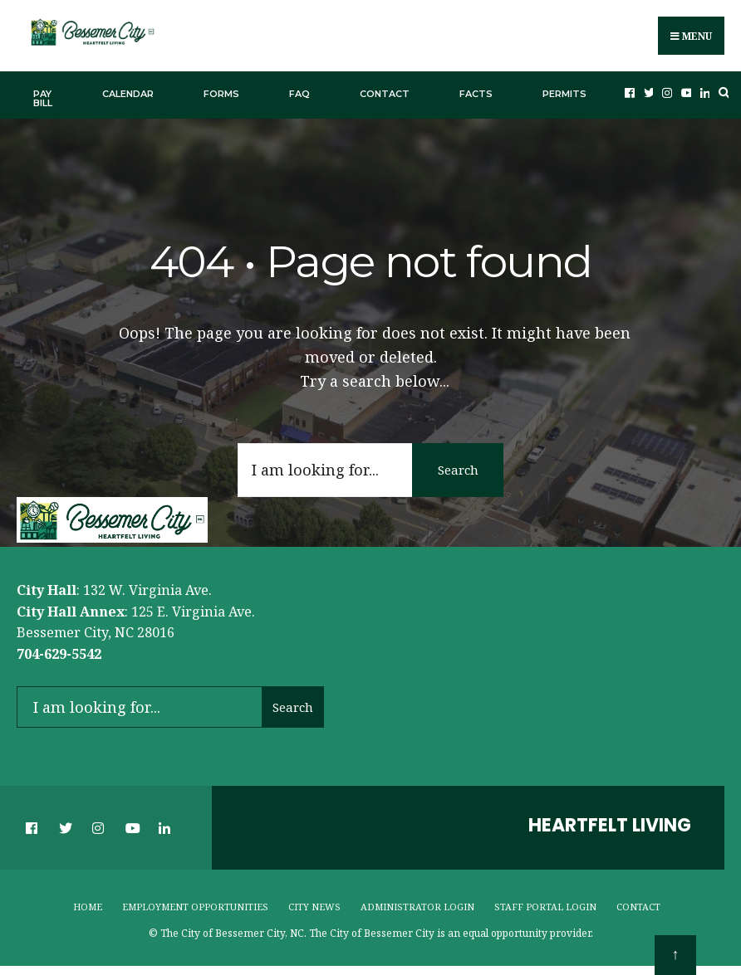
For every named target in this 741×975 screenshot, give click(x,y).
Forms (221, 94)
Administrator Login (417, 906)
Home (87, 906)
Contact (385, 94)
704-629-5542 (59, 654)
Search (458, 469)
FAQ (299, 94)
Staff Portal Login (545, 906)
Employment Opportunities (195, 906)
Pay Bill (42, 98)
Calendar (128, 94)
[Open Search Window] (721, 92)
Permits (564, 94)
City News (314, 906)
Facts (476, 94)
